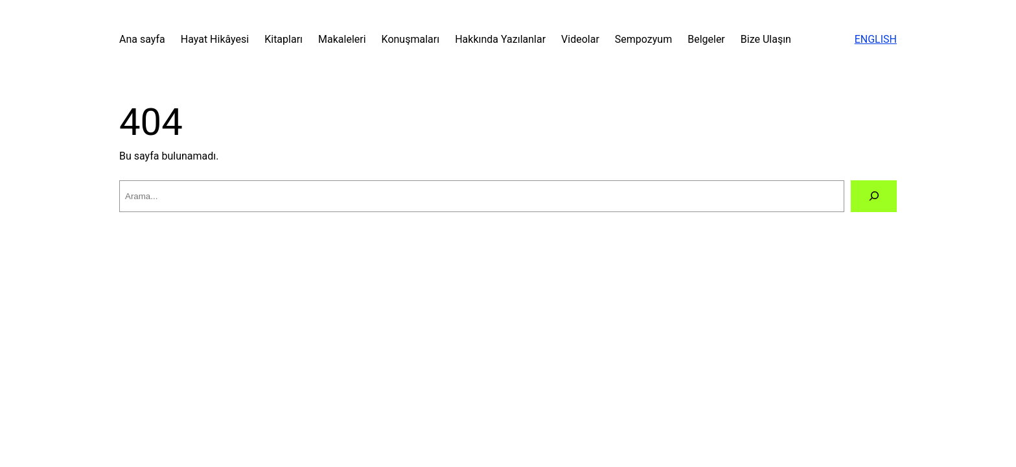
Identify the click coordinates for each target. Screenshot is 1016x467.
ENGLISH (876, 39)
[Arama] (874, 196)
